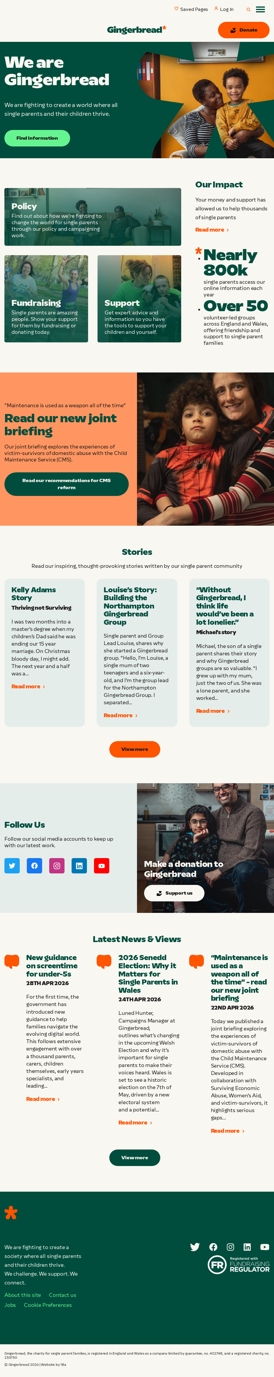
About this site (22, 1295)
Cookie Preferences (48, 1305)
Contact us (62, 1295)
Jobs (10, 1305)
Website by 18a (53, 1365)
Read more (212, 230)
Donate (244, 30)
